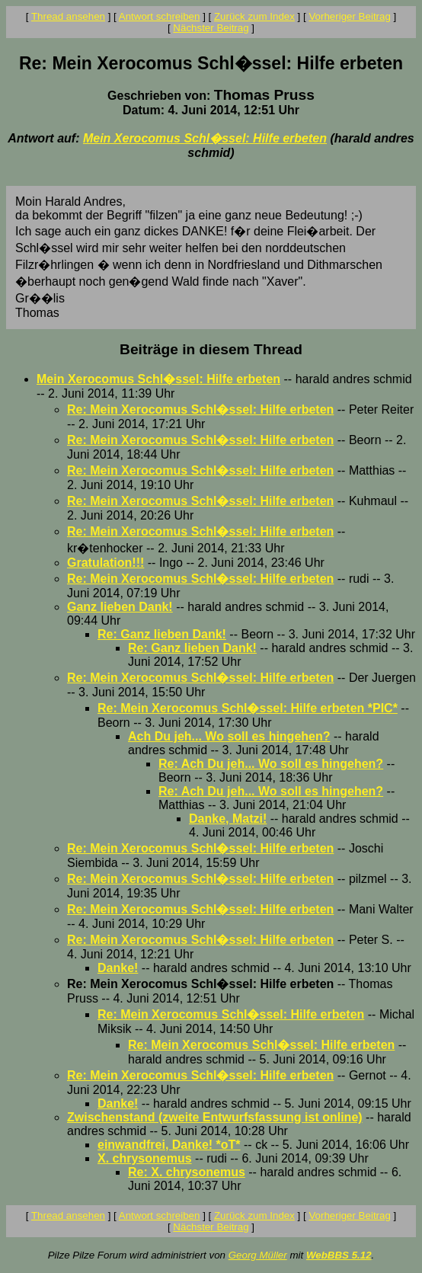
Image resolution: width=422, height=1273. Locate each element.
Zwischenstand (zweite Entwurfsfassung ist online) (215, 1117)
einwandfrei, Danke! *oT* (169, 1144)
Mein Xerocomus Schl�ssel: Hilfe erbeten (205, 138)
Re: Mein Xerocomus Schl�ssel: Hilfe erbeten (200, 409)
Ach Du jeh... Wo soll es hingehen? (229, 736)
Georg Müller (258, 1255)
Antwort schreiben (159, 16)
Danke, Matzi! (228, 818)
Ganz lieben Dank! (120, 606)
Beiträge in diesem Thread (211, 349)
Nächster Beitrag (210, 28)
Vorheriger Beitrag (349, 16)
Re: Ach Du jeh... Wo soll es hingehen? (270, 763)
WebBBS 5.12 (339, 1255)
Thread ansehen (68, 16)
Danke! (118, 967)
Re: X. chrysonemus (186, 1172)
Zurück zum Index (254, 16)
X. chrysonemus (145, 1158)
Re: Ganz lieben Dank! (162, 634)
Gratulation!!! (105, 562)
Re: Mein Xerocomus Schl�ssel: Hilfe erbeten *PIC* (248, 708)
